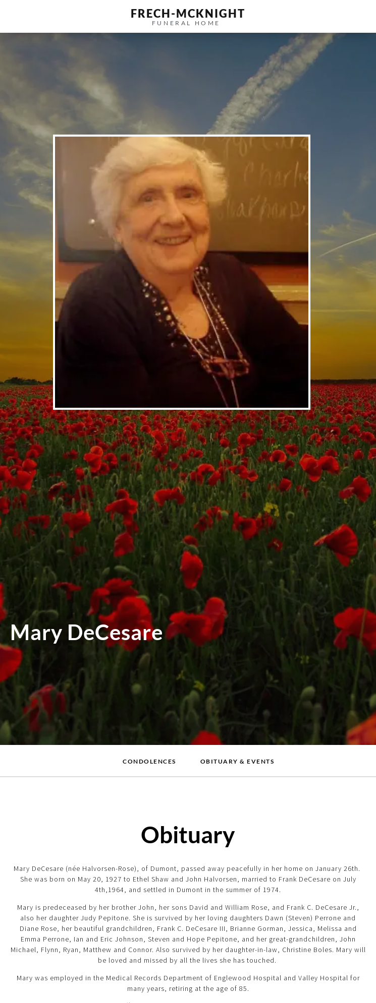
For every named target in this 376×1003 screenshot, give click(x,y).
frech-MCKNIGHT (188, 13)
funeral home (186, 23)
